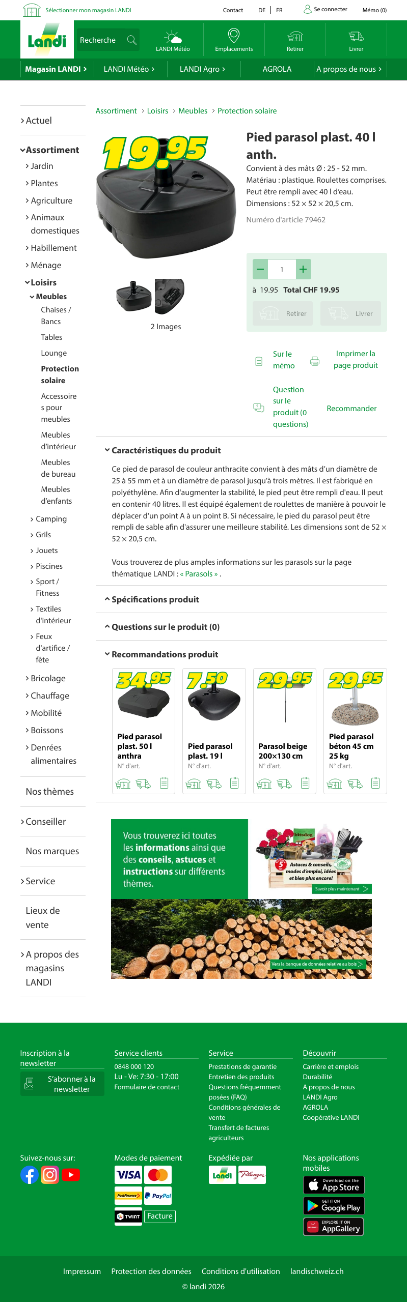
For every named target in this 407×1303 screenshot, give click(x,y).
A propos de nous (346, 69)
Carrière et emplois (331, 1066)
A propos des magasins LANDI (52, 968)
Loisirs (44, 282)
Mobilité (46, 712)
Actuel (39, 120)
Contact (233, 10)
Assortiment (52, 149)
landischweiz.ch (317, 1271)
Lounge (54, 353)
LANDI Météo (126, 69)
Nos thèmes (50, 791)
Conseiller (46, 821)
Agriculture (52, 200)
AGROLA (277, 69)
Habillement (54, 247)
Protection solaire (247, 111)
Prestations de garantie (243, 1066)
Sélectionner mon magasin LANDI (88, 10)
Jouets (47, 550)
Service (41, 881)
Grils (43, 535)
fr (279, 10)
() (375, 10)
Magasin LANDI (52, 69)
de (261, 10)
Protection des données (151, 1271)
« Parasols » (199, 574)
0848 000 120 (134, 1066)
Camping (51, 519)
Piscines (49, 566)
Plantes (44, 183)
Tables (52, 337)
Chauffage (50, 695)
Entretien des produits (242, 1076)
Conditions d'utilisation (241, 1271)
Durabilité (318, 1076)
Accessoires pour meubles (59, 408)
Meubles (51, 297)
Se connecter (330, 9)
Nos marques (52, 851)
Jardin (42, 165)
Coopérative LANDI (331, 1117)
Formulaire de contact (147, 1086)
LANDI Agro (200, 69)
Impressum (82, 1271)
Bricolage (48, 678)
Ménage (46, 265)
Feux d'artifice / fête (53, 648)
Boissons (47, 730)
